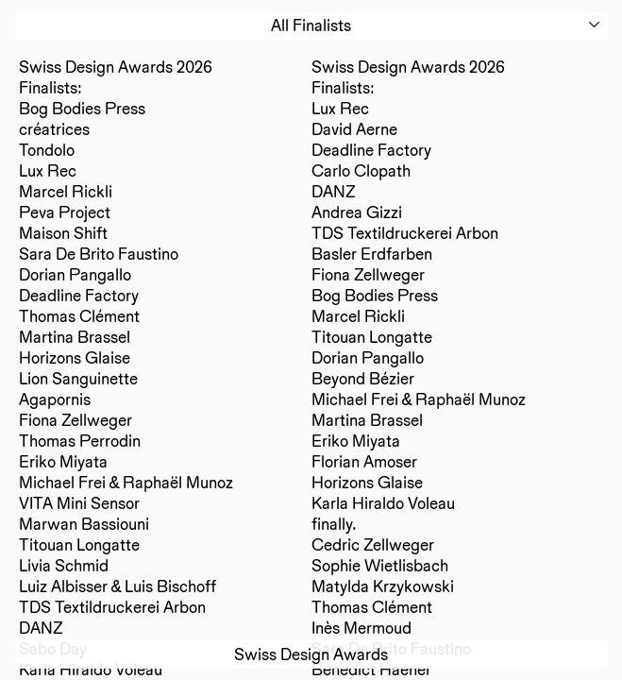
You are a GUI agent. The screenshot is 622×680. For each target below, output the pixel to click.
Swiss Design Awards (311, 654)
